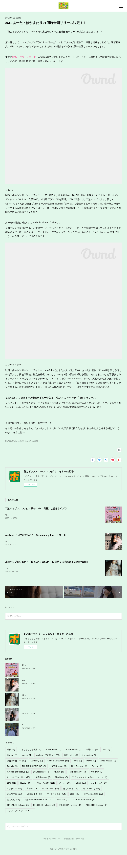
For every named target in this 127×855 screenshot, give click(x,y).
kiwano (12, 756)
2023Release (53, 750)
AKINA (59, 772)
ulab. (74, 795)
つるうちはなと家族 (30, 750)
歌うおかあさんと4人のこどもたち (89, 778)
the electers (90, 756)
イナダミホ (14, 789)
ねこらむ (13, 800)
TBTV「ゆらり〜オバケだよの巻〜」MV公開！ (43, 725)
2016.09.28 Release (44, 806)
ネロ (106, 750)
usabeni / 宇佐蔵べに (48, 756)
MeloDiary (61, 778)
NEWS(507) (9, 441)
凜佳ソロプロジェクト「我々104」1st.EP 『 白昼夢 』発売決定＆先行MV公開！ (47, 562)
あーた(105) (19, 441)
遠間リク (92, 750)
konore (26, 756)
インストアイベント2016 (20, 811)
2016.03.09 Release (96, 806)
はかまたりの (98, 783)
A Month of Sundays (18, 772)
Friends (12, 767)
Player (91, 761)
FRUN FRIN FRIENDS (34, 767)
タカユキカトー (16, 761)
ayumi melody (91, 789)
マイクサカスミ (56, 795)
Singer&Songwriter (58, 761)
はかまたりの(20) (31, 441)
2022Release (73, 750)
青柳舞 (32, 789)
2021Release (108, 761)
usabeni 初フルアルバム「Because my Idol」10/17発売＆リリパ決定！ (53, 710)
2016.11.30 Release (83, 800)
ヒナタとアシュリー (18, 778)
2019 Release (79, 767)
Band (77, 761)
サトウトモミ (50, 789)
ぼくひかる (70, 789)
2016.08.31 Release (70, 806)
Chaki (81, 783)
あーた (65, 783)
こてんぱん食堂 (93, 795)
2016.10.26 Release (18, 806)
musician (62, 800)
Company (37, 761)
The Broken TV (77, 772)
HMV (14, 57)
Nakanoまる (34, 795)
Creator (97, 767)
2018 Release (41, 772)
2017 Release (43, 778)
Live (11, 783)
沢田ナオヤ (71, 756)
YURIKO (97, 772)
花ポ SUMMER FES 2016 (38, 800)
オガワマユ (14, 795)
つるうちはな (46, 783)
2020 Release (58, 767)
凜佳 (11, 750)
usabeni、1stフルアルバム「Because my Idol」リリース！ (36, 535)
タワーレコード (28, 57)
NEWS (26, 783)
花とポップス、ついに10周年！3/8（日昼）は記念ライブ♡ (36, 508)
